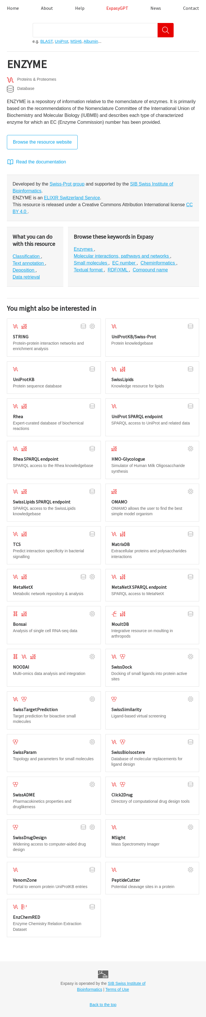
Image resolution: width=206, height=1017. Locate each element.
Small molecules (91, 262)
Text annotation (29, 263)
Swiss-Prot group (67, 184)
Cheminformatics (158, 262)
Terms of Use (117, 989)
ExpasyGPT (117, 8)
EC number (124, 262)
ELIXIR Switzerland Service (72, 197)
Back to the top (103, 1004)
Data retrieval (26, 277)
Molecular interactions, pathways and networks (122, 256)
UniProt (61, 41)
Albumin (91, 41)
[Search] (166, 30)
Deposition (24, 270)
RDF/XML (118, 269)
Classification (27, 256)
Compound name (150, 269)
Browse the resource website (42, 142)
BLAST (46, 41)
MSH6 (76, 41)
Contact (191, 8)
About (47, 8)
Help (80, 8)
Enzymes (84, 249)
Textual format (89, 269)
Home (13, 8)
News (155, 8)
